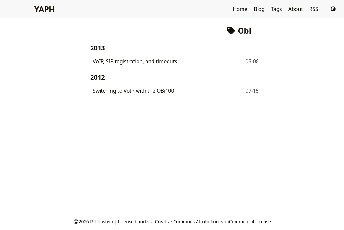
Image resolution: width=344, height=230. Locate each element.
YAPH (44, 9)
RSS (314, 8)
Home (241, 8)
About (296, 8)
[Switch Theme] (333, 9)
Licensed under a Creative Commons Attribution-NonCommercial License (194, 221)
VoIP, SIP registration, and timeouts (135, 61)
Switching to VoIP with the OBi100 (133, 90)
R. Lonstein (101, 221)
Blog (260, 8)
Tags (277, 8)
